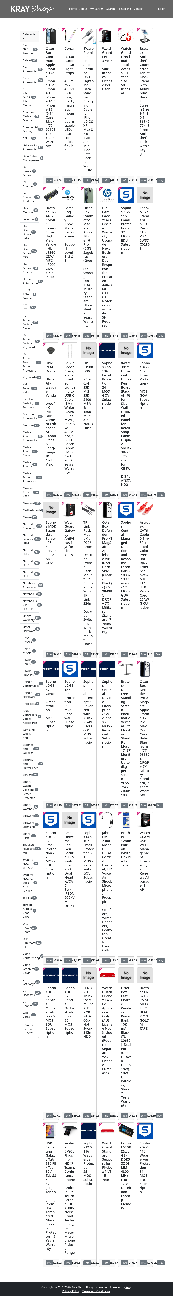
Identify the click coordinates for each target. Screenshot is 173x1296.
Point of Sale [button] (29, 651)
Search (110, 9)
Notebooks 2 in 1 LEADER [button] (29, 605)
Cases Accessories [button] (29, 80)
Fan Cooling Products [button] (29, 197)
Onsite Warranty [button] (29, 618)
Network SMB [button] (29, 552)
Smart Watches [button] (29, 807)
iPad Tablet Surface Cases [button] (29, 322)
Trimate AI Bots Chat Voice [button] (29, 911)
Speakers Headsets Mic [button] (29, 849)
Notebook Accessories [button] (29, 585)
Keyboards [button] (29, 377)
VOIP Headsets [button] (29, 993)
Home (73, 9)
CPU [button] (29, 138)
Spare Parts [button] (29, 836)
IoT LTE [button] (29, 307)
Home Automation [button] (29, 281)
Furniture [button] (29, 219)
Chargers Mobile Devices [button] (29, 116)
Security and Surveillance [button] (29, 764)
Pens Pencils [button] (29, 640)
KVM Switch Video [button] (29, 388)
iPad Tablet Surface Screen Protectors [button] (29, 362)
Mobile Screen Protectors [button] (29, 477)
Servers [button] (29, 775)
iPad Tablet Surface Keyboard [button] (29, 341)
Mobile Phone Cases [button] (29, 451)
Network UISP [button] (29, 563)
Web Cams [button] (29, 1015)
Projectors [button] (29, 704)
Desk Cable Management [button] (29, 158)
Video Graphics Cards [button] (29, 969)
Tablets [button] (29, 898)
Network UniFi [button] (29, 574)
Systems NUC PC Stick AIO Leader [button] (29, 883)
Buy (161, 180)
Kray (128, 1287)
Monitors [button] (29, 503)
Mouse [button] (29, 517)
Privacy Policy (70, 1291)
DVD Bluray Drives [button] (29, 171)
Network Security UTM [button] (29, 539)
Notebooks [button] (29, 594)
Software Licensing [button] (29, 825)
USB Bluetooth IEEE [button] (29, 943)
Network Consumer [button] (29, 526)
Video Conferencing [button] (29, 956)
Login (161, 9)
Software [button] (29, 816)
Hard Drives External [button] (29, 268)
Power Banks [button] (29, 662)
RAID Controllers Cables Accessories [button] (29, 717)
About (83, 9)
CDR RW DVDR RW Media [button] (29, 97)
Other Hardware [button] (29, 629)
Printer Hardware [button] (29, 695)
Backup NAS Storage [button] (29, 49)
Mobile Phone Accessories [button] (29, 436)
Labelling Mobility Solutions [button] (29, 403)
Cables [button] (29, 60)
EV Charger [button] (29, 184)
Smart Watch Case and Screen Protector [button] (29, 790)
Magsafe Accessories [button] (29, 416)
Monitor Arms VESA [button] (29, 492)
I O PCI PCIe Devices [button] (29, 294)
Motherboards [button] (29, 510)
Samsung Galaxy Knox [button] (29, 734)
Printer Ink (124, 9)
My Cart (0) (97, 9)
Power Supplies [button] (29, 673)
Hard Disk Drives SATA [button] (29, 232)
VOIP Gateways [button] (29, 982)
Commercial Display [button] (29, 129)
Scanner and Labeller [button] (29, 749)
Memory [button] (29, 425)
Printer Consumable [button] (29, 684)
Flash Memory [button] (29, 210)
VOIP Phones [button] (29, 1004)
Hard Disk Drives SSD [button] (29, 251)
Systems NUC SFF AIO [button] (29, 864)
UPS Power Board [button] (29, 928)
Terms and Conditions (96, 1291)
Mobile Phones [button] (29, 464)
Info (49, 180)
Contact (138, 9)
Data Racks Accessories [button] (29, 147)
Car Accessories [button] (29, 69)
